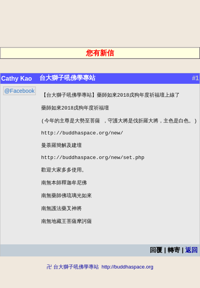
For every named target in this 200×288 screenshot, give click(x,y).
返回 (191, 267)
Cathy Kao (16, 78)
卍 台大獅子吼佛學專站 (73, 284)
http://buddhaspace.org (127, 284)
